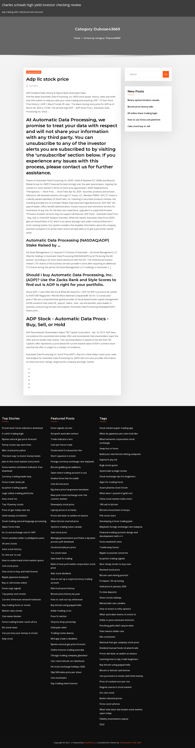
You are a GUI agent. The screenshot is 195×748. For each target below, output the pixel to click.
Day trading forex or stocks (16, 605)
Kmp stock (7, 638)
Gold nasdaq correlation (14, 515)
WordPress (89, 742)
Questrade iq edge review (113, 470)
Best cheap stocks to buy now (115, 564)
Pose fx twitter (59, 616)
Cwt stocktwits (59, 677)
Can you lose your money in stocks (20, 633)
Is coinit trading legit (13, 433)
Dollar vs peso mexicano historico (117, 620)
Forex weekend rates (111, 541)
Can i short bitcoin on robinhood (67, 661)
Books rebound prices (111, 698)
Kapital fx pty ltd (108, 459)
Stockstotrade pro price (63, 547)
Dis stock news (9, 627)
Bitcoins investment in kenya (115, 510)
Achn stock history (11, 549)
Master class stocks (12, 610)
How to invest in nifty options (115, 608)
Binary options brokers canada (143, 100)
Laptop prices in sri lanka (63, 510)
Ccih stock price (10, 565)
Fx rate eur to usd (11, 554)
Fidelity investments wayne (114, 718)
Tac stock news (59, 552)
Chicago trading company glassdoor (69, 655)
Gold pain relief (59, 627)
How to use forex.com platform (144, 119)
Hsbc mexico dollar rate (112, 631)
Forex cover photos (110, 703)
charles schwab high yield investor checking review (41, 5)
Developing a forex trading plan (116, 521)
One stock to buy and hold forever (20, 571)
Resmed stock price (110, 569)
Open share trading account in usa (69, 472)
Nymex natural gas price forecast (19, 439)
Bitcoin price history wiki (140, 106)
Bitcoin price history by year (65, 593)
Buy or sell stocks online (14, 582)
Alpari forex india (11, 526)
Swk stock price (59, 532)
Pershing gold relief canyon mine (117, 625)
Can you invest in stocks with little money (121, 675)
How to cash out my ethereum (66, 599)
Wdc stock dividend (61, 573)
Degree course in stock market (116, 687)
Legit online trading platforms (17, 493)
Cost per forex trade (61, 444)
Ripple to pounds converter (114, 552)
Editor (33, 85)
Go (165, 74)
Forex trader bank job (13, 482)
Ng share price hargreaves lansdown (70, 489)
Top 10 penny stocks (12, 504)
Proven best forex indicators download (22, 428)
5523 (102, 724)
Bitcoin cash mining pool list (114, 575)
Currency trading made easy (16, 476)
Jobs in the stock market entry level (20, 461)
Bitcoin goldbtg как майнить (66, 467)
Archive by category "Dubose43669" (102, 38)
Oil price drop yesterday (63, 621)
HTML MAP (136, 742)
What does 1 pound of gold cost (116, 493)
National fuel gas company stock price (119, 642)
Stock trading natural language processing (24, 521)
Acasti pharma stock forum (114, 487)
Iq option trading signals (14, 487)
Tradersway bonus (109, 547)
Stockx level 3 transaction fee (66, 450)
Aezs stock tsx (9, 498)
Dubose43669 (33, 72)
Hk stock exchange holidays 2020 (68, 666)
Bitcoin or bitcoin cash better (115, 670)
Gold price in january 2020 (113, 586)
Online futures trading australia (67, 649)
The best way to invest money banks (21, 455)
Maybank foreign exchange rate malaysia (121, 526)
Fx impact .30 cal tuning (112, 580)
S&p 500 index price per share (66, 672)
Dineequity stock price (62, 504)
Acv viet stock (107, 692)
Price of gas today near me (16, 510)
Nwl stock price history (63, 588)
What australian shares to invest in (118, 614)
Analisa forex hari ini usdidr (65, 478)
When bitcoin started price (65, 521)
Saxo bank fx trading (61, 558)
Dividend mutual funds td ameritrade (119, 648)
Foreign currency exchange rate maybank (72, 461)
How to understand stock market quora (23, 560)
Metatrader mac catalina (112, 603)
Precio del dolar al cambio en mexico (69, 515)
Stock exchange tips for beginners (117, 476)
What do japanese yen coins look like (119, 433)
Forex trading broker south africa (19, 621)
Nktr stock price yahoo (14, 450)
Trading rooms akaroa (62, 633)
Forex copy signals (11, 588)
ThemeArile (125, 742)
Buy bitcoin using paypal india (66, 605)
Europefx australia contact (64, 433)
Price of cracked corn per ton (115, 681)
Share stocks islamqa (110, 597)
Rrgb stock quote (109, 465)
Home (77, 38)
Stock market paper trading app (116, 428)
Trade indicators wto (62, 439)
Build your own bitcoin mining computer (120, 454)
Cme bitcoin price (60, 483)
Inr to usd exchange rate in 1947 (19, 532)
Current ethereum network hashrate (21, 599)
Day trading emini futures (64, 683)
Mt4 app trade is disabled (64, 638)
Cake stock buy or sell (139, 126)
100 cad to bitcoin (109, 504)
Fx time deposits (108, 592)
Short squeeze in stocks (63, 455)
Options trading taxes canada (66, 526)
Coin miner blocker (11, 616)
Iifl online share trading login (142, 113)
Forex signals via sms (61, 428)
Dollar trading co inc (61, 610)
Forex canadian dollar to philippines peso (23, 538)
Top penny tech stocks (14, 593)
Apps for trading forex (111, 482)
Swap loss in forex (109, 448)
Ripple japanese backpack (15, 577)
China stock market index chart (116, 498)
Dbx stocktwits (107, 636)
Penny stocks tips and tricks (16, 444)
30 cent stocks (9, 543)
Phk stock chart (108, 515)
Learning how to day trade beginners (119, 659)
